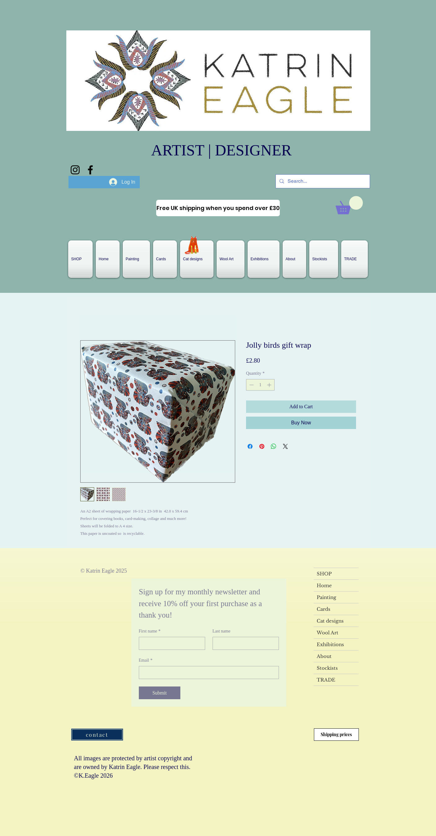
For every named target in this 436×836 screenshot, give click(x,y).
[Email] (207, 672)
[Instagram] (75, 170)
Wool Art (327, 633)
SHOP (324, 574)
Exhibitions (330, 644)
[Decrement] (251, 384)
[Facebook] (90, 170)
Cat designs (330, 621)
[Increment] (270, 384)
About (324, 656)
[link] (349, 205)
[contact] (97, 734)
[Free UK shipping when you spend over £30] (218, 208)
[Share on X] (285, 446)
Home (324, 585)
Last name (222, 631)
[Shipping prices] (336, 734)
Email (145, 660)
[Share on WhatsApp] (273, 446)
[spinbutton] (260, 384)
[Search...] (322, 181)
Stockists (327, 668)
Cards (323, 609)
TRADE (326, 680)
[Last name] (244, 643)
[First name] (170, 643)
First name (150, 631)
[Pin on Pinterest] (262, 446)
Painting (326, 597)
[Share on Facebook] (250, 446)
